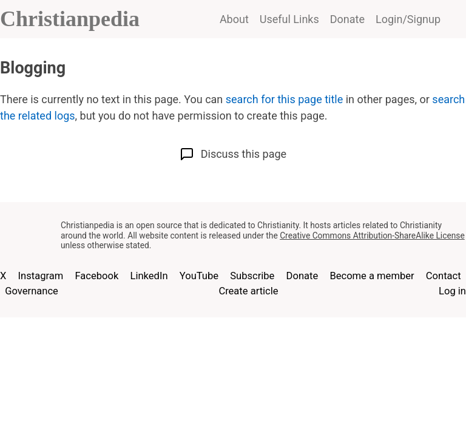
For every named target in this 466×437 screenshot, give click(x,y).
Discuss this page (233, 154)
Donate (347, 19)
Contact (443, 276)
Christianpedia (70, 19)
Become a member (371, 276)
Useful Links (289, 19)
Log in (452, 291)
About (234, 19)
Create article (248, 291)
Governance (31, 291)
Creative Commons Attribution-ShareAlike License (372, 235)
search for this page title (284, 99)
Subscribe (252, 276)
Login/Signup (408, 19)
